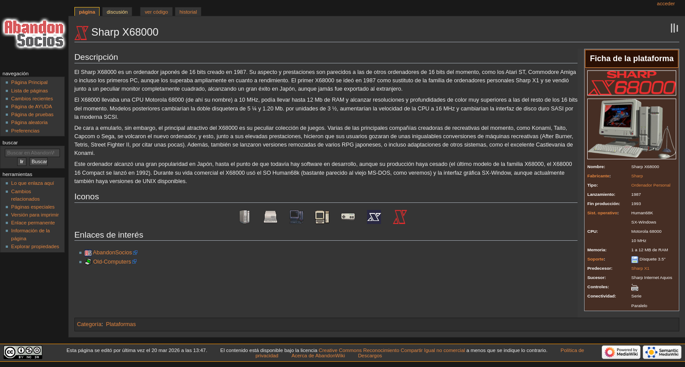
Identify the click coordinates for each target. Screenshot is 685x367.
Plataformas (121, 324)
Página (87, 12)
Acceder (666, 3)
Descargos (370, 355)
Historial (188, 12)
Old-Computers (112, 262)
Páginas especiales (33, 206)
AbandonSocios (112, 253)
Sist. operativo (602, 212)
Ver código (156, 12)
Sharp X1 (640, 268)
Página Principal (29, 82)
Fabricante (598, 175)
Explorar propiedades (35, 246)
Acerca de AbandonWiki (318, 355)
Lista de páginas (29, 90)
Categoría (89, 324)
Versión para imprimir (35, 214)
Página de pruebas (32, 114)
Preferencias (25, 130)
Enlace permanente (33, 222)
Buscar (10, 142)
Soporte (595, 259)
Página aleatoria (29, 122)
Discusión (117, 12)
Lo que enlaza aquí (32, 183)
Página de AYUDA (31, 106)
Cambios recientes (32, 98)
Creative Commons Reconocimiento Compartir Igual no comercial (392, 350)
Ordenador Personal (650, 185)
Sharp (637, 175)
